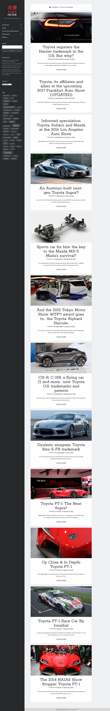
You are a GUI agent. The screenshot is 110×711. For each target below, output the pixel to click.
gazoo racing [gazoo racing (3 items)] (7, 118)
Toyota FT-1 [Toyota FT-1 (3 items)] (7, 155)
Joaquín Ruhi (59, 59)
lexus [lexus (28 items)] (16, 125)
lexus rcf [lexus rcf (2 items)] (13, 131)
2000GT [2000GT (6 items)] (6, 101)
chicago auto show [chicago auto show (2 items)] (7, 110)
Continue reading (61, 69)
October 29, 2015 (69, 326)
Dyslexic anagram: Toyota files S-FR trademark (61, 425)
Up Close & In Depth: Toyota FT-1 (61, 543)
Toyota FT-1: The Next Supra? (61, 484)
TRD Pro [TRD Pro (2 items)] (15, 155)
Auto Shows (5, 25)
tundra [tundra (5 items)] (6, 158)
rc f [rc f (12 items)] (5, 143)
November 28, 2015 (70, 259)
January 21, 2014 (68, 570)
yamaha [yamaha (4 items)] (14, 158)
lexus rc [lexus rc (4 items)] (6, 131)
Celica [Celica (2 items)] (19, 107)
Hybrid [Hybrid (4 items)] (16, 118)
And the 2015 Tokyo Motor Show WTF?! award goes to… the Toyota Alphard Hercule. (61, 290)
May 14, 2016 (70, 196)
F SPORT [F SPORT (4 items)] (15, 113)
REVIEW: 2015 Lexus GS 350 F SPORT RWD (12, 63)
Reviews (4, 37)
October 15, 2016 (69, 137)
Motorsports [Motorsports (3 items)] (7, 137)
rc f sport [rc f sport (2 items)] (6, 146)
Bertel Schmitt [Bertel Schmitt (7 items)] (9, 107)
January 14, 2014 (68, 687)
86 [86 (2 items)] (11, 98)
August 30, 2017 (70, 98)
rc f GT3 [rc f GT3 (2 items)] (12, 143)
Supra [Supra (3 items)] (18, 146)
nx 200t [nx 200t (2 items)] (5, 140)
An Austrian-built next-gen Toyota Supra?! (61, 169)
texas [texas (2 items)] (12, 149)
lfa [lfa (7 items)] (18, 134)
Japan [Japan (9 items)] (12, 122)
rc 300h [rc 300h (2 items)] (12, 140)
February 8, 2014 (68, 511)
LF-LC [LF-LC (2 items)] (12, 134)
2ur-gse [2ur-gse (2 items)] (14, 95)
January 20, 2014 (68, 628)
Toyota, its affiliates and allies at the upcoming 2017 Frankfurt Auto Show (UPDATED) (61, 88)
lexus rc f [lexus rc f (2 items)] (6, 134)
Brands (4, 28)
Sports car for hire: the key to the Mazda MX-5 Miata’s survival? (61, 227)
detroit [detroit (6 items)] (6, 113)
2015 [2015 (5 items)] (5, 104)
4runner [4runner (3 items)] (6, 98)
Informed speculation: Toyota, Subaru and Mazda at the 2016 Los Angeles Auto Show (61, 127)
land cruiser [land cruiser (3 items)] (7, 126)
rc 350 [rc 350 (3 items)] (19, 140)
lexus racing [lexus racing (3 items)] (15, 128)
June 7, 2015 (69, 452)
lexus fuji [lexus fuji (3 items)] (6, 128)
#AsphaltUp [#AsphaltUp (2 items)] (6, 95)
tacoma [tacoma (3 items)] (6, 149)
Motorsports (6, 34)
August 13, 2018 (70, 59)
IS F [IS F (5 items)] (5, 122)
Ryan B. (59, 511)
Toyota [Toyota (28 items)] (7, 152)
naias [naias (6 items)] (15, 137)
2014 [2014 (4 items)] (14, 101)
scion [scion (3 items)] (12, 146)
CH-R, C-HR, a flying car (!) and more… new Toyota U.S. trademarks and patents (61, 358)
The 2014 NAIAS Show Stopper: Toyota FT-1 (61, 660)
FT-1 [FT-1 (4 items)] (5, 115)
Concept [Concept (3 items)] (17, 110)
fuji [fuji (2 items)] (11, 115)
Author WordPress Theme (62, 709)
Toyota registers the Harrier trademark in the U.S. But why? (61, 27)
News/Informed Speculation (10, 31)
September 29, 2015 (70, 394)
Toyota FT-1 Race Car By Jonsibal (61, 601)
